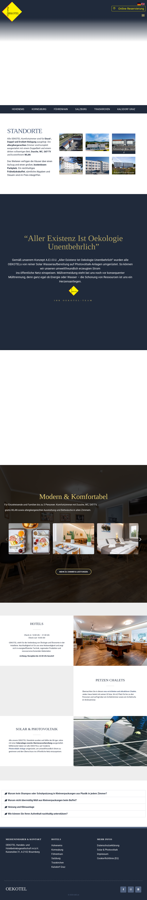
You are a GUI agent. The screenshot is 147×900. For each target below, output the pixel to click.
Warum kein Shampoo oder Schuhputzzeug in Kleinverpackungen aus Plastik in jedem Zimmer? (57, 793)
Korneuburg (39, 109)
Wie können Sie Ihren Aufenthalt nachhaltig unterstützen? (38, 813)
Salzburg (81, 109)
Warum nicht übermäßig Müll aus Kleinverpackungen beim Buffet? (42, 800)
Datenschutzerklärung (108, 845)
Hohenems (18, 109)
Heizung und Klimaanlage (21, 807)
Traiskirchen (102, 109)
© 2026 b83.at (73, 895)
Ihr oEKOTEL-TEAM (73, 300)
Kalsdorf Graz (126, 109)
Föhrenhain (61, 109)
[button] (143, 15)
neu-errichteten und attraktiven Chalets (120, 691)
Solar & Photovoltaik (37, 729)
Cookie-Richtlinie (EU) (108, 858)
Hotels (36, 624)
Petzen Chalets (110, 680)
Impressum (102, 854)
